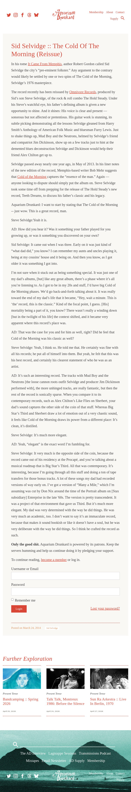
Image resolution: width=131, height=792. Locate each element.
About (109, 12)
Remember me (25, 600)
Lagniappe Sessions (62, 753)
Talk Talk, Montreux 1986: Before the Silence (65, 701)
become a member (54, 560)
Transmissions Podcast (95, 753)
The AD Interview (33, 753)
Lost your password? (105, 608)
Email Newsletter (54, 761)
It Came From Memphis (45, 64)
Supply (114, 18)
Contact (120, 12)
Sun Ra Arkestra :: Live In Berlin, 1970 (108, 701)
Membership (96, 12)
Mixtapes (32, 761)
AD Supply (77, 761)
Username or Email (25, 569)
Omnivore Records (82, 92)
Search (122, 18)
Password (18, 584)
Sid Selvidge (52, 628)
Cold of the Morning (32, 177)
